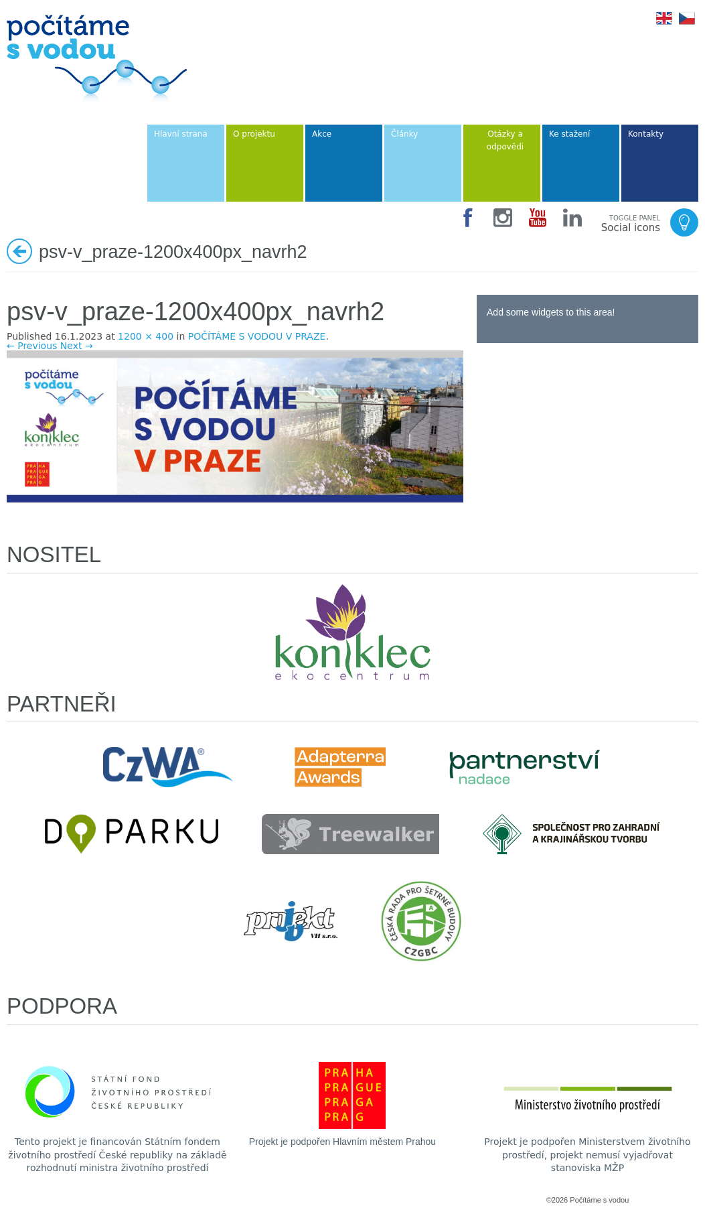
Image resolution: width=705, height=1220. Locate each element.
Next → (76, 345)
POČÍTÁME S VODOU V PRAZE (257, 336)
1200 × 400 (145, 336)
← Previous (32, 345)
